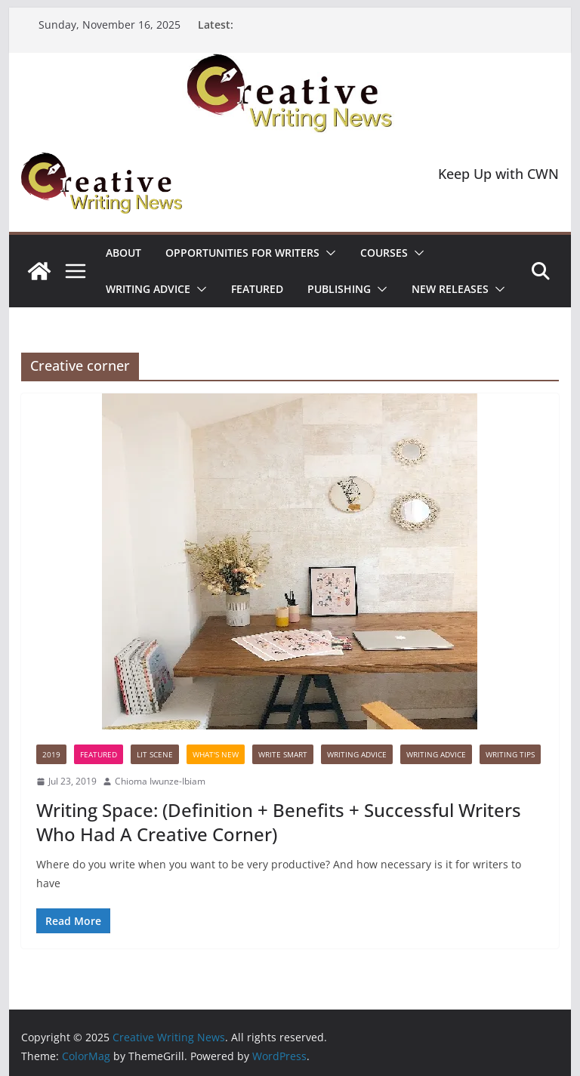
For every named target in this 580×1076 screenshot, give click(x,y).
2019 (51, 754)
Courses (384, 252)
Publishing (339, 289)
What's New (216, 754)
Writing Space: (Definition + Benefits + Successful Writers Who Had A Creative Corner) (278, 821)
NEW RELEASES (450, 289)
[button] (327, 253)
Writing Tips (510, 754)
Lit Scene (155, 754)
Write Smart (282, 754)
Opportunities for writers (242, 252)
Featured (257, 289)
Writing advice (148, 289)
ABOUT (123, 252)
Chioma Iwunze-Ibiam (160, 781)
